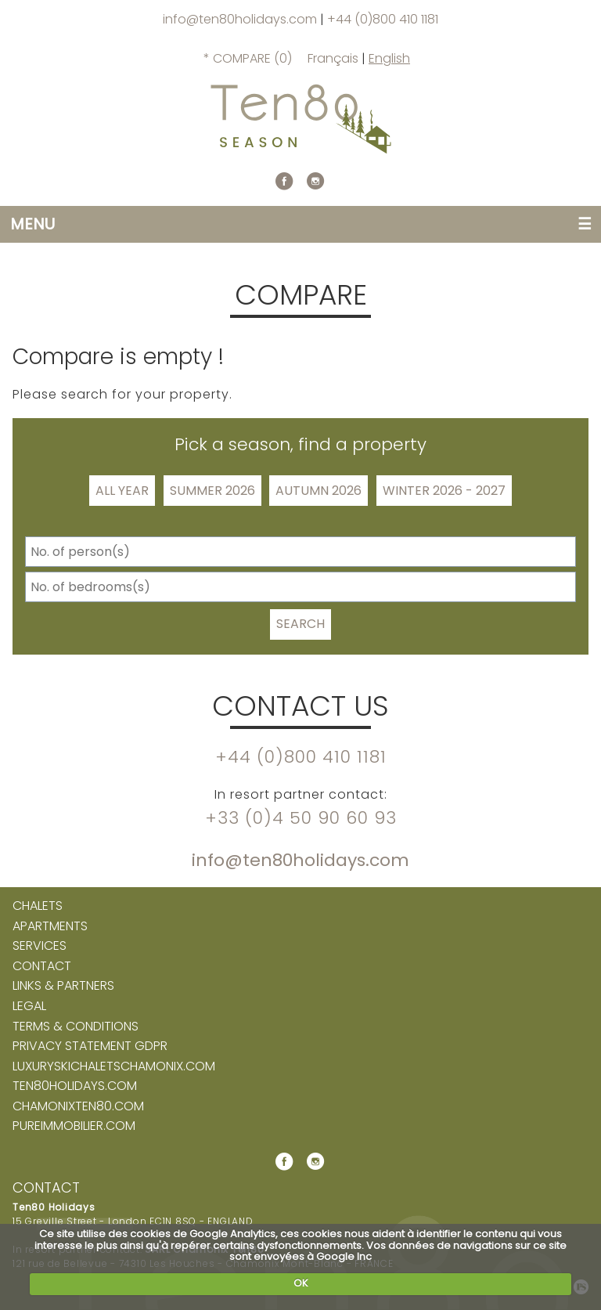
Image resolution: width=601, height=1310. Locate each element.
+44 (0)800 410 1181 (382, 19)
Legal (29, 1006)
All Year (122, 491)
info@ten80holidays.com (241, 19)
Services (40, 946)
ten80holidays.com (75, 1086)
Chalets (38, 906)
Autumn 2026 (318, 491)
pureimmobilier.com (74, 1126)
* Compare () (247, 58)
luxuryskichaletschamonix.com (114, 1066)
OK (300, 1283)
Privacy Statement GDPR (90, 1046)
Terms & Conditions (76, 1026)
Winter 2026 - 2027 (444, 491)
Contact (42, 966)
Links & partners (63, 986)
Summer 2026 (212, 491)
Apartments (50, 926)
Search (300, 624)
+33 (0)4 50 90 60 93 (301, 818)
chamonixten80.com (78, 1106)
